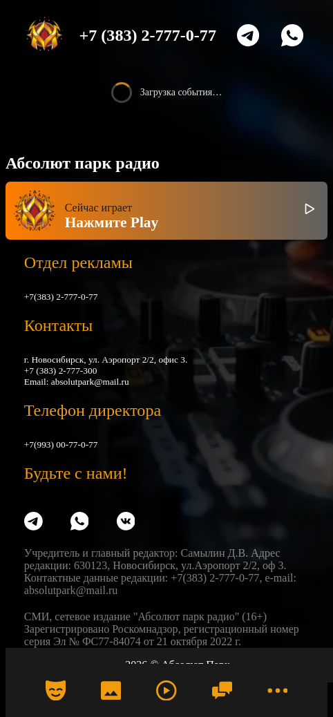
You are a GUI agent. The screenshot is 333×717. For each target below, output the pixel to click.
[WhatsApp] (292, 35)
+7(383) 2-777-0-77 (61, 296)
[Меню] (278, 690)
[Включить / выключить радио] (310, 210)
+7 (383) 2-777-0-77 (147, 35)
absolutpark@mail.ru (90, 381)
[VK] (126, 522)
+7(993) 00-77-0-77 (61, 444)
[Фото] (111, 690)
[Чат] (222, 690)
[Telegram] (248, 35)
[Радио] (166, 690)
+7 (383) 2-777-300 (60, 370)
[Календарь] (55, 690)
